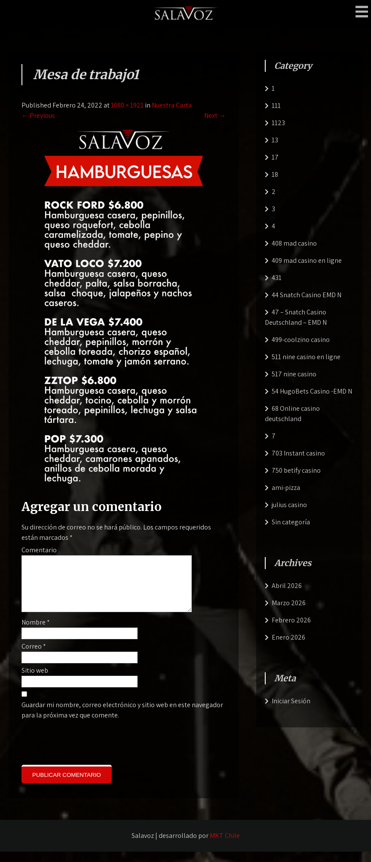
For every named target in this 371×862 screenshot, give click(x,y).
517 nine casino (294, 374)
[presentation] (79, 751)
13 (275, 140)
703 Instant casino (298, 453)
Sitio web (34, 680)
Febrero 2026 (291, 620)
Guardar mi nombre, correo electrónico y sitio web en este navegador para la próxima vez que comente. (122, 720)
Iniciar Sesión (291, 700)
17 (275, 157)
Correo (33, 656)
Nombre (35, 632)
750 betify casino (296, 470)
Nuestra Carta (172, 105)
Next (215, 115)
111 (276, 105)
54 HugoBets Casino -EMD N (312, 391)
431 (277, 277)
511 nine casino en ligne (306, 356)
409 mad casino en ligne (307, 260)
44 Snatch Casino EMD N (306, 294)
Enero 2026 (288, 637)
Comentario (39, 549)
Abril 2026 (287, 585)
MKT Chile (225, 845)
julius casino (289, 504)
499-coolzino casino (301, 339)
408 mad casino (294, 243)
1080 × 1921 (127, 105)
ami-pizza (286, 487)
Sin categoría (291, 521)
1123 (278, 122)
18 (275, 174)
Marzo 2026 (289, 602)
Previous (38, 115)
